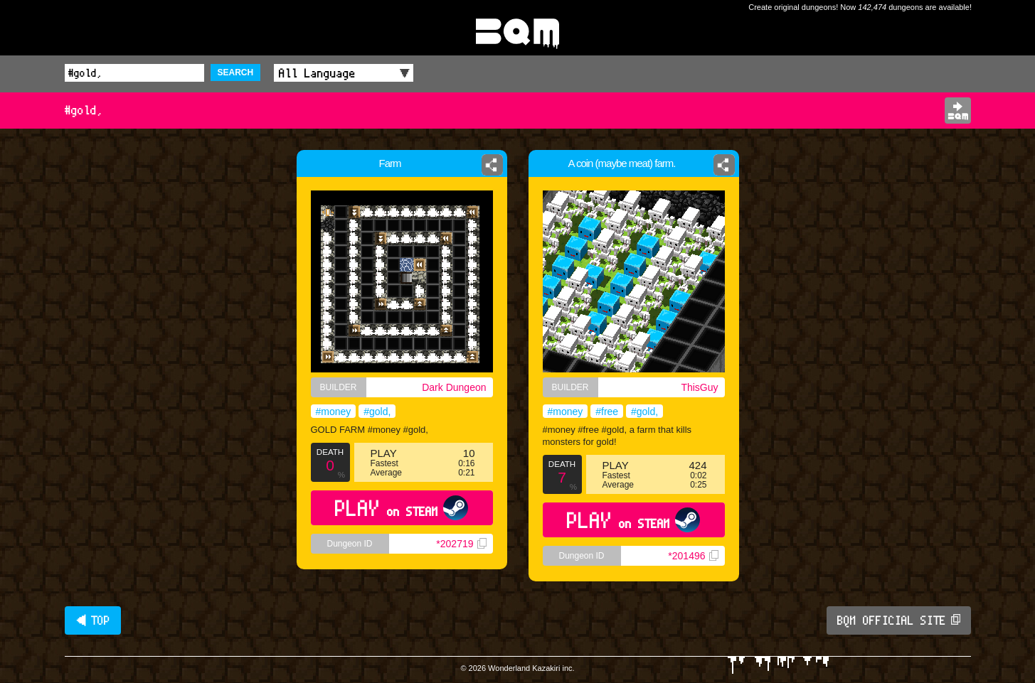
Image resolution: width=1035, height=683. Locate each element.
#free (606, 411)
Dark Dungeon (454, 387)
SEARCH (236, 72)
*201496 (693, 555)
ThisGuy (699, 387)
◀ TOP (92, 620)
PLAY (401, 507)
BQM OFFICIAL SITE (898, 620)
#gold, (377, 411)
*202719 (461, 543)
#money (333, 411)
